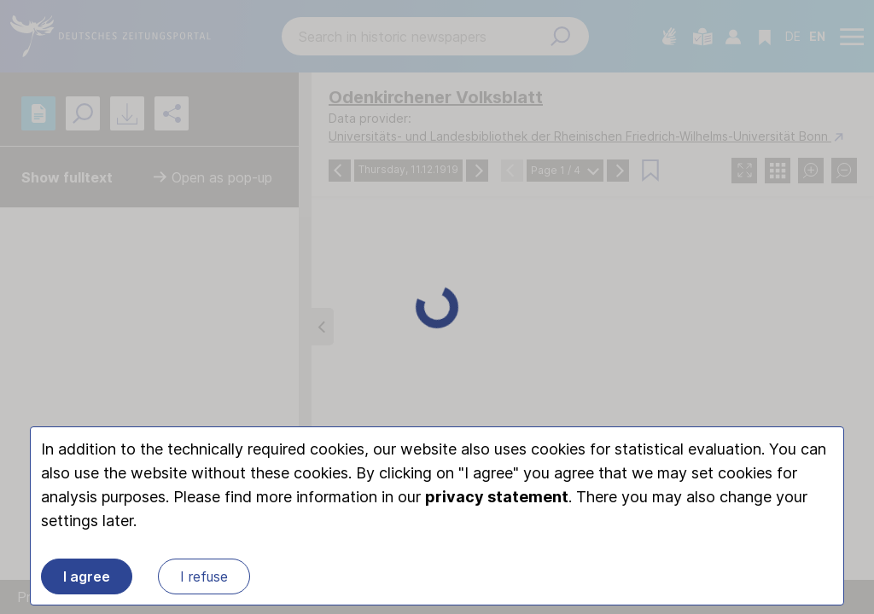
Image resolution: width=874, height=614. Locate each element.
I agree (86, 576)
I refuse (204, 576)
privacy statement (496, 497)
